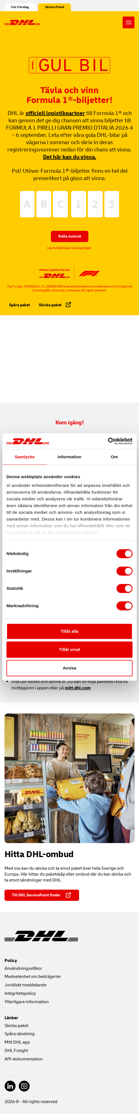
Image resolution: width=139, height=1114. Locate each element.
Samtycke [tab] (25, 456)
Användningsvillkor (23, 968)
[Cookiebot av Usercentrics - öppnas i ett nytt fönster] (108, 441)
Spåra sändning (20, 1034)
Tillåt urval (69, 649)
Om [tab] (114, 456)
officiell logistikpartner (55, 113)
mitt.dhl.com (78, 688)
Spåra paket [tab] (19, 305)
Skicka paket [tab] (55, 304)
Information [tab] (69, 456)
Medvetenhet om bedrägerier (33, 976)
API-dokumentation (23, 1059)
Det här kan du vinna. (69, 156)
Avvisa (69, 668)
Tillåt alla (69, 631)
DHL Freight (16, 1050)
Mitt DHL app (17, 1042)
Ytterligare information (27, 1002)
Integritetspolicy (20, 993)
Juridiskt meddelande (25, 985)
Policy (11, 960)
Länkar (11, 1018)
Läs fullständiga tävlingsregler (69, 248)
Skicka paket (16, 1025)
